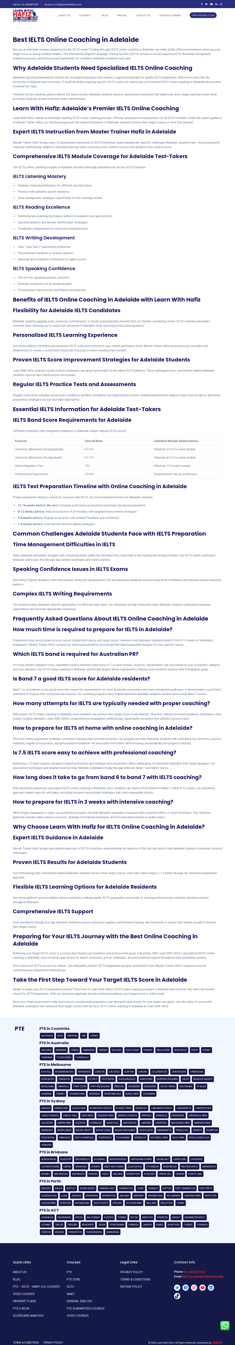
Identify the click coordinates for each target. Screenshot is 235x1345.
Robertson (133, 1174)
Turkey (94, 1035)
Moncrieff (88, 1224)
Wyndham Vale (112, 1094)
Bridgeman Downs (141, 1159)
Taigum (180, 1174)
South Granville (84, 1137)
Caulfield (114, 1071)
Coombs (46, 1224)
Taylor (59, 1224)
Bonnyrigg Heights (101, 1108)
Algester (65, 1159)
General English (78, 1298)
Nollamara (173, 1195)
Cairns (74, 1050)
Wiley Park (178, 1137)
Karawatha (209, 1166)
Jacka (101, 1224)
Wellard (151, 1203)
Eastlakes (87, 1115)
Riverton (65, 1203)
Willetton (166, 1203)
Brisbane (61, 1050)
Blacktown (79, 1108)
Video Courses (23, 1291)
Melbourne (163, 1050)
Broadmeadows (64, 1071)
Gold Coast (132, 1050)
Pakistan (72, 1035)
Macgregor (61, 1174)
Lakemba (146, 1123)
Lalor (185, 1079)
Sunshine (46, 1094)
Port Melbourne (100, 1086)
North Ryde (146, 1130)
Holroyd (80, 1123)
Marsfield (47, 1130)
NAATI (70, 1291)
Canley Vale (70, 1115)
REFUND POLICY (130, 1285)
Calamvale (162, 1159)
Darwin (103, 1050)
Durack (95, 1166)
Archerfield (82, 1159)
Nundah (93, 1174)
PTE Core (73, 1278)
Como (140, 1188)
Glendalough (49, 1195)
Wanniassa (112, 1232)
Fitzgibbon (152, 1166)
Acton (134, 1217)
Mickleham (47, 1086)
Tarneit (60, 1094)
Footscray (108, 1079)
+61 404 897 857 (29, 4)
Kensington (108, 1195)
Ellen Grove (135, 1166)
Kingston (147, 1217)
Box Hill (46, 1071)
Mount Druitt (84, 1130)
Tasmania (46, 1057)
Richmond (134, 1086)
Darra (67, 1166)
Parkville (63, 1086)
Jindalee (76, 1195)
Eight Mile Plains (113, 1166)
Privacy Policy (130, 1271)
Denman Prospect (195, 1217)
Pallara (117, 1174)
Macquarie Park (180, 1123)
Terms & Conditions (26, 1337)
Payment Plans (23, 1298)
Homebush (96, 1123)
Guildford (47, 1123)
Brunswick (84, 1071)
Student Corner (170, 15)
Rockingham (82, 1203)
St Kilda (201, 1086)
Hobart (148, 1050)
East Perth (206, 1188)
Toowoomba (64, 1057)
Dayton (167, 1188)
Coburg (142, 1071)
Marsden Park (202, 1123)
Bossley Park (123, 1108)
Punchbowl (48, 1137)
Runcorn (149, 1174)
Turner (122, 1217)
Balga (58, 1188)
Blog (105, 15)
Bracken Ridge (118, 1159)
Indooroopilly (189, 1166)
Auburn (45, 1108)
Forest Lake (195, 1174)
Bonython (173, 1224)
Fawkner (79, 1079)
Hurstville (112, 1123)
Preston (119, 1086)
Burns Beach (87, 1188)
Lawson (147, 1224)
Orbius (217, 1337)
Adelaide (46, 1050)
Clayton (129, 1071)
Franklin (133, 1224)
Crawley (153, 1188)
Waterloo (140, 1137)
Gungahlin (47, 1217)
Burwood (141, 1108)
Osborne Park (192, 1195)
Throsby (72, 1224)
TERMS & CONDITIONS (134, 1278)
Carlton (99, 1071)
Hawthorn (146, 1079)
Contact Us (143, 15)
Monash (59, 1232)
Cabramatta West (161, 1108)
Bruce (79, 1217)
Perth (194, 1050)
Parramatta (164, 1130)
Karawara (92, 1195)
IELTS (70, 1285)
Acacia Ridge (48, 1159)
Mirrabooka (155, 1195)
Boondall (99, 1159)
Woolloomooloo (199, 1137)
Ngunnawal (64, 1217)
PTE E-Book (20, 1305)
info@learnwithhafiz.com (202, 1276)
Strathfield (105, 1137)
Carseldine (179, 1159)
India (60, 1035)
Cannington (126, 1188)
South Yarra (167, 1086)
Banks (159, 1224)
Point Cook (79, 1086)
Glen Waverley (127, 1079)
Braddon (162, 1217)
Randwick (64, 1137)
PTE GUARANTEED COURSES (84, 1305)
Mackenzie (78, 1174)
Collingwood (159, 1071)
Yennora (46, 1145)
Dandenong (196, 1071)
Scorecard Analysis (27, 1311)
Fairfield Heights (127, 1115)
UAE (84, 1035)
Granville (161, 1115)
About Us (64, 15)
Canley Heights (50, 1115)
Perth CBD (211, 1195)
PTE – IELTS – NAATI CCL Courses (35, 1285)
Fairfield (146, 1115)
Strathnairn (117, 1224)
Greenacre (178, 1115)
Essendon (64, 1079)
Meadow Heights (202, 1079)
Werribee (94, 1094)
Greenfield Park (198, 1115)
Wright (176, 1217)
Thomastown (77, 1094)
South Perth (101, 1203)
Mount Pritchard (125, 1130)
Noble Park (132, 1094)
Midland (124, 1195)
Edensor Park (105, 1115)
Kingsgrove (130, 1123)
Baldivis (46, 1188)
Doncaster (47, 1079)
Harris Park (64, 1123)
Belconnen (93, 1217)
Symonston (75, 1232)
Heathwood (170, 1166)
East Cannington (185, 1188)
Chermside (197, 1159)
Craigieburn (179, 1071)
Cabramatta (184, 1108)
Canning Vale (107, 1188)
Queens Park (48, 1203)
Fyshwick (202, 1224)
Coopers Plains (50, 1166)
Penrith (197, 1130)
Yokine (180, 1203)
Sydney (207, 1050)
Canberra (88, 1050)
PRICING (122, 15)
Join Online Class (203, 15)
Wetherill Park (159, 1137)
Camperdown (203, 1108)
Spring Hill (165, 1174)
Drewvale (81, 1166)
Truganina (149, 1094)
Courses (84, 15)
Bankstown (61, 1108)
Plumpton (212, 1130)
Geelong (116, 1050)
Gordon (45, 1232)
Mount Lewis (103, 1130)
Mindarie (139, 1195)
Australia (47, 1035)
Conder (188, 1224)
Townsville (82, 1057)
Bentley (71, 1188)
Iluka (64, 1195)
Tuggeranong (94, 1232)
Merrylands (64, 1130)
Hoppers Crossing (167, 1079)
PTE (69, 1271)
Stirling (117, 1203)
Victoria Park (134, 1203)
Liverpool (161, 1123)
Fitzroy (92, 1079)
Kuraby (45, 1174)
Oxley (105, 1174)
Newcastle (180, 1050)
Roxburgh (150, 1086)
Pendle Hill (182, 1130)
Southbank (186, 1086)
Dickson (108, 1217)
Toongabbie (123, 1137)
